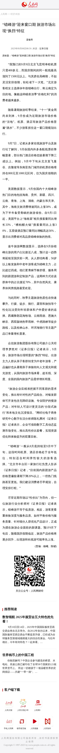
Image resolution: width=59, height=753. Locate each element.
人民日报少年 (23, 704)
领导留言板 (21, 723)
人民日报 (8, 704)
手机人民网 (8, 723)
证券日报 (43, 48)
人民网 (3, 14)
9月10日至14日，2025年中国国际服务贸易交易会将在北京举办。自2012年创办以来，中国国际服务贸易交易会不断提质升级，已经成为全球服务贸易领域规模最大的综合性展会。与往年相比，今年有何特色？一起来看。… (28, 634)
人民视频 (34, 723)
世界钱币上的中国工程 (18, 655)
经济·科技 (15, 14)
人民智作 (47, 723)
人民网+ (37, 704)
